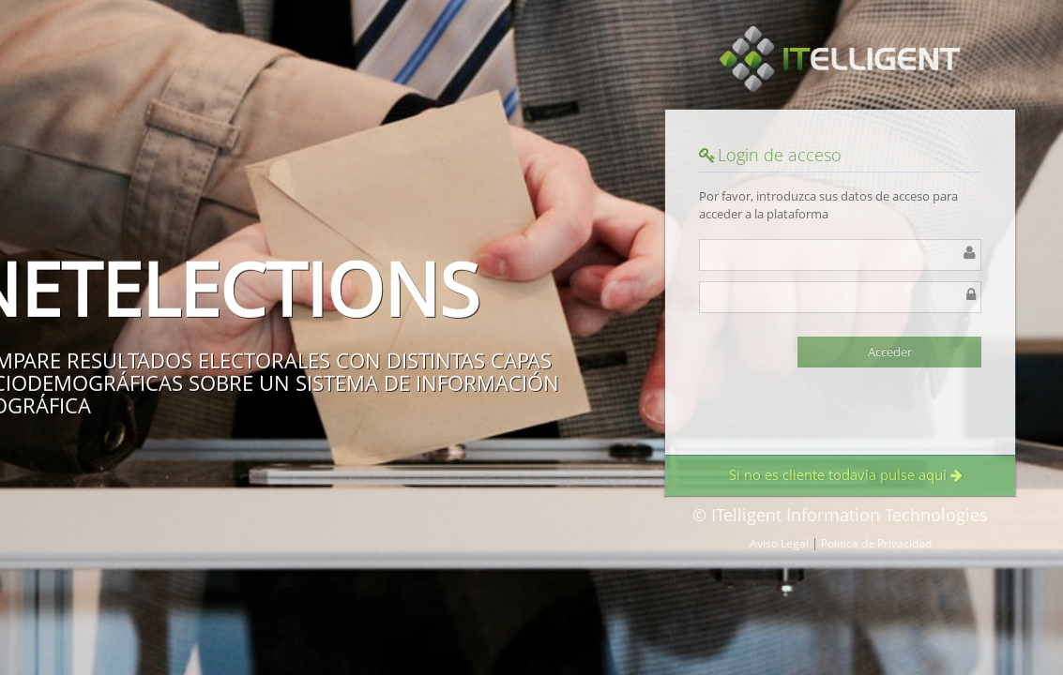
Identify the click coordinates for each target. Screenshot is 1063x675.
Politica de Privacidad (876, 543)
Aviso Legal (779, 543)
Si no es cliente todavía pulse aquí (846, 474)
